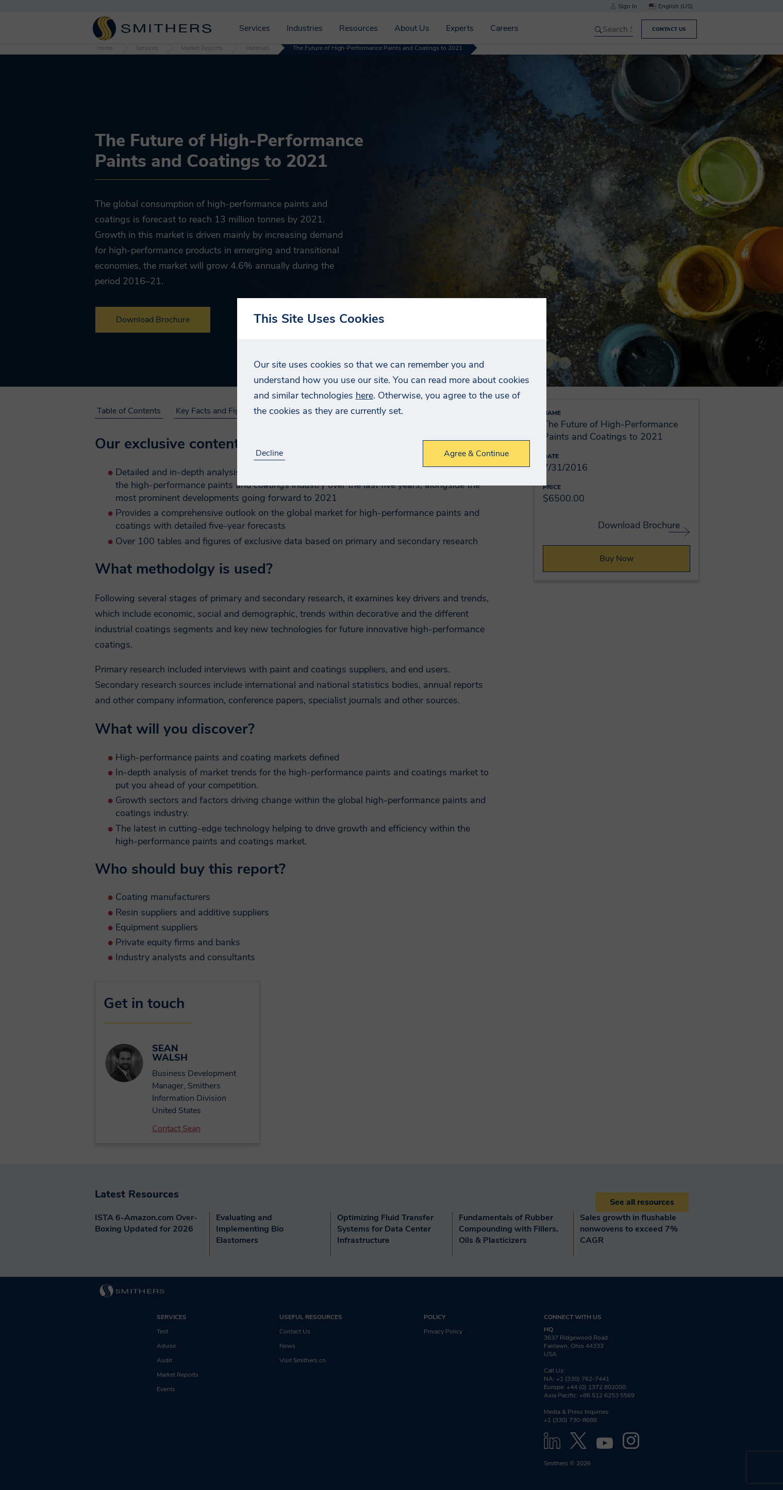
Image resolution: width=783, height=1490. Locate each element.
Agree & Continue (476, 453)
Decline (269, 453)
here (364, 395)
